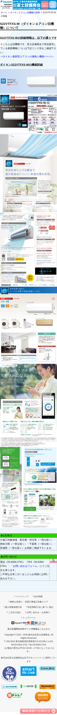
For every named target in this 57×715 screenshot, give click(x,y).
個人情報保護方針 (13, 607)
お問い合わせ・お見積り (38, 612)
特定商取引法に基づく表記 (40, 607)
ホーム (4, 12)
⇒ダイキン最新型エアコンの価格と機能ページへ (27, 56)
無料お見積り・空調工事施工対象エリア (29, 602)
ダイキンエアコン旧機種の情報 (25, 12)
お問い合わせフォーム (25, 566)
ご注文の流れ (14, 612)
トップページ (29, 617)
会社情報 (38, 596)
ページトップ (22, 596)
